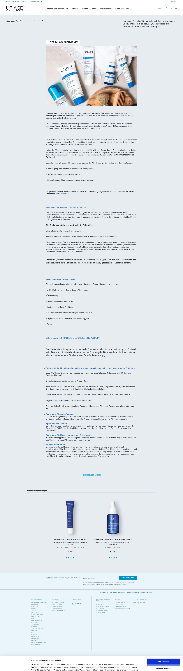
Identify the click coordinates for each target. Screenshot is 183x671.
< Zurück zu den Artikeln (91, 475)
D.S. (32, 632)
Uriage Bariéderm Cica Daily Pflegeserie (99, 451)
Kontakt (173, 2)
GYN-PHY (33, 640)
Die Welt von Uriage (12, 2)
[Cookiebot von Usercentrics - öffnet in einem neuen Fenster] (15, 666)
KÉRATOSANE (35, 638)
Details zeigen (124, 666)
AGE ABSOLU (35, 624)
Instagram (76, 604)
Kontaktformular (120, 607)
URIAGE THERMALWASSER (38, 603)
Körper (85, 9)
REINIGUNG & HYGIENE (37, 614)
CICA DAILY (34, 612)
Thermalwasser (57, 605)
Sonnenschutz (105, 9)
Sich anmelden (128, 578)
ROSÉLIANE (34, 622)
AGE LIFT (33, 611)
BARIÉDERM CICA (36, 616)
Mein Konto (99, 604)
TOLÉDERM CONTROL (37, 628)
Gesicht (75, 9)
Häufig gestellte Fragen (122, 609)
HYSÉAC (33, 618)
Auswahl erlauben (163, 655)
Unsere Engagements (58, 611)
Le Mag (24, 2)
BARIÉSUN (34, 630)
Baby (94, 9)
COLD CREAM (35, 636)
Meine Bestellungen (102, 606)
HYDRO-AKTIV (35, 607)
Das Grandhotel (57, 609)
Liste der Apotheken (139, 603)
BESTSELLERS (35, 605)
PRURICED (34, 634)
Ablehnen (163, 661)
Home (8, 21)
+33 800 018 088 (119, 605)
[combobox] (162, 9)
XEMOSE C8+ (35, 609)
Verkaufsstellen (36, 2)
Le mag (13, 21)
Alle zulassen (163, 648)
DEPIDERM (34, 626)
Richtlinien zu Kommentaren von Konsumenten (101, 610)
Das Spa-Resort (57, 607)
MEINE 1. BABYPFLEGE (37, 620)
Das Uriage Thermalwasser (57, 9)
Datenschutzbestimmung (99, 582)
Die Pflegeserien (122, 9)
